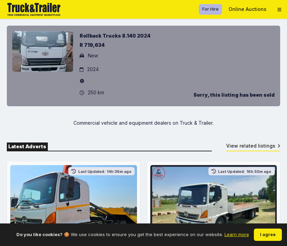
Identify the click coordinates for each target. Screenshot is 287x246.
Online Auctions (247, 9)
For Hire (210, 9)
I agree (268, 234)
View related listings (253, 146)
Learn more (236, 234)
